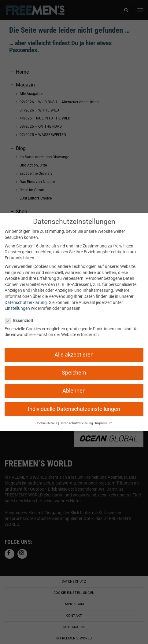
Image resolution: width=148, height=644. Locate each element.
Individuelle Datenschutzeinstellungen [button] (74, 409)
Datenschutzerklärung (26, 302)
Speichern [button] (74, 373)
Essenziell (21, 321)
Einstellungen (17, 308)
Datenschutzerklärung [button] (76, 423)
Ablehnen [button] (74, 391)
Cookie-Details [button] (46, 423)
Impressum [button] (104, 423)
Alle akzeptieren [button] (74, 355)
